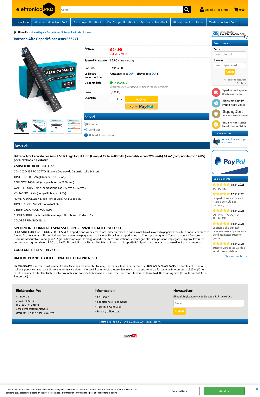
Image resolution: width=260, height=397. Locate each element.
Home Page (22, 22)
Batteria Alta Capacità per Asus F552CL (229, 142)
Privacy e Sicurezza (108, 312)
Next (79, 127)
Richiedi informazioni (101, 136)
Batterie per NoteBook (87, 22)
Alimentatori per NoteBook (51, 22)
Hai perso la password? (235, 80)
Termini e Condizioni (109, 307)
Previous (16, 127)
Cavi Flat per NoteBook (121, 22)
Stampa (93, 124)
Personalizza (179, 391)
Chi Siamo (103, 298)
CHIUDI (257, 389)
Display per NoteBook (154, 22)
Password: (220, 61)
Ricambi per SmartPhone (188, 22)
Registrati (242, 84)
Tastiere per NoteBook (222, 22)
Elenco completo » (236, 257)
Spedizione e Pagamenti (112, 302)
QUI (131, 74)
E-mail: (218, 50)
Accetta (224, 391)
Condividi (94, 130)
